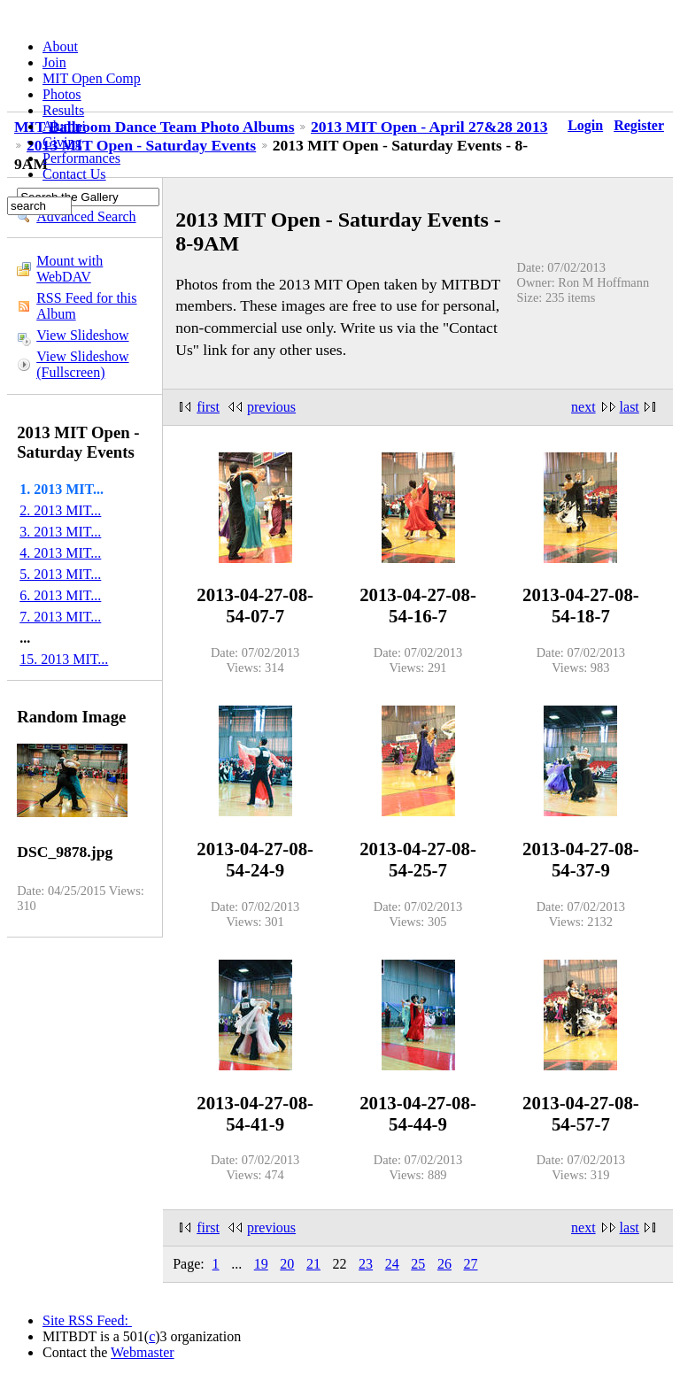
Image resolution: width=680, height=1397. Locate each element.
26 (444, 1263)
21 (313, 1263)
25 (418, 1263)
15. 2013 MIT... (63, 659)
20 (287, 1263)
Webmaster (142, 1352)
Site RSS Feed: (87, 1320)
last (629, 406)
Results (63, 110)
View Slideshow (82, 335)
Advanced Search (85, 216)
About (60, 46)
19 (261, 1263)
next (583, 406)
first (208, 406)
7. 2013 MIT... (60, 616)
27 (470, 1263)
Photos (61, 94)
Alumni (64, 126)
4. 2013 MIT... (60, 552)
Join (54, 62)
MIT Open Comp (91, 78)
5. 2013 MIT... (60, 574)
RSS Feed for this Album (86, 305)
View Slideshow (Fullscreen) (82, 364)
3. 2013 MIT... (60, 531)
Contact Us (74, 173)
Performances (81, 158)
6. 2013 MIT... (60, 595)
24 (392, 1263)
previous (271, 406)
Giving (61, 142)
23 (366, 1263)
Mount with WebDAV (69, 268)
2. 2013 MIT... (60, 510)
